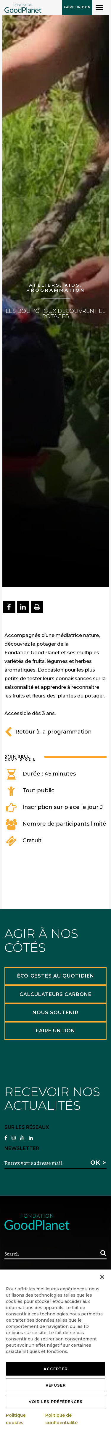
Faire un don (77, 7)
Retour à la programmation (48, 731)
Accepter (55, 1368)
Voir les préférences (56, 1401)
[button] (102, 1277)
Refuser (56, 1385)
